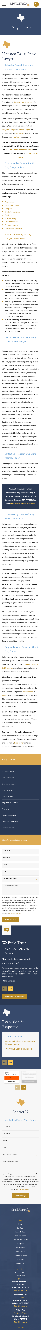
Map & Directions (20, 1290)
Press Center (20, 1251)
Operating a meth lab (13, 228)
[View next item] (10, 988)
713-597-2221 (20, 1279)
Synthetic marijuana (12, 212)
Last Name (6, 857)
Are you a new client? (10, 879)
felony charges (24, 129)
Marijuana (8, 208)
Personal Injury (20, 1236)
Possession (9, 202)
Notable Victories (20, 1255)
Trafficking (9, 215)
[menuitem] (20, 771)
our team (19, 133)
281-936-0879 (20, 1297)
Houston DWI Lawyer (20, 1240)
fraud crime (18, 743)
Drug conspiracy (11, 221)
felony (4, 695)
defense (17, 137)
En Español (20, 1243)
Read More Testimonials (14, 996)
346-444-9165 (20, 1313)
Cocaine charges (11, 225)
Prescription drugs (12, 205)
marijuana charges (9, 129)
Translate (20, 1259)
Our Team (20, 1228)
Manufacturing (10, 218)
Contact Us (20, 1263)
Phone (5, 864)
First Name (6, 850)
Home (20, 1224)
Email (4, 872)
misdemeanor (28, 691)
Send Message (10, 919)
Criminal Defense (20, 1232)
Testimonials (20, 1247)
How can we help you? (10, 885)
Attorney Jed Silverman (23, 102)
